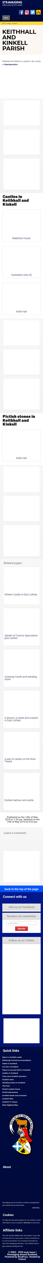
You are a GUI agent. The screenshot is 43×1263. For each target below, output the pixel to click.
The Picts (6, 1086)
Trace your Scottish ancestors (14, 1076)
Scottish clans (8, 1079)
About (7, 1167)
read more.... (36, 1207)
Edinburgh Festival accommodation (16, 1060)
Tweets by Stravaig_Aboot (11, 945)
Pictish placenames (10, 1092)
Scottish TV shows (9, 1102)
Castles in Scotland (10, 1073)
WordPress (23, 1257)
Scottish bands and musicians (14, 1095)
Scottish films (7, 1099)
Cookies (8, 1215)
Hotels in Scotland (9, 1063)
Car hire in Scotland (10, 1067)
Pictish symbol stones (11, 1089)
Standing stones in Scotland (13, 1083)
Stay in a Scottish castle (12, 1057)
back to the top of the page (21, 889)
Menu (6, 18)
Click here (27, 1223)
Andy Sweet (29, 1252)
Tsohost (22, 1259)
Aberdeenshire (11, 64)
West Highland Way (10, 1105)
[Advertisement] (22, 174)
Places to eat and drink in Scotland (16, 1070)
